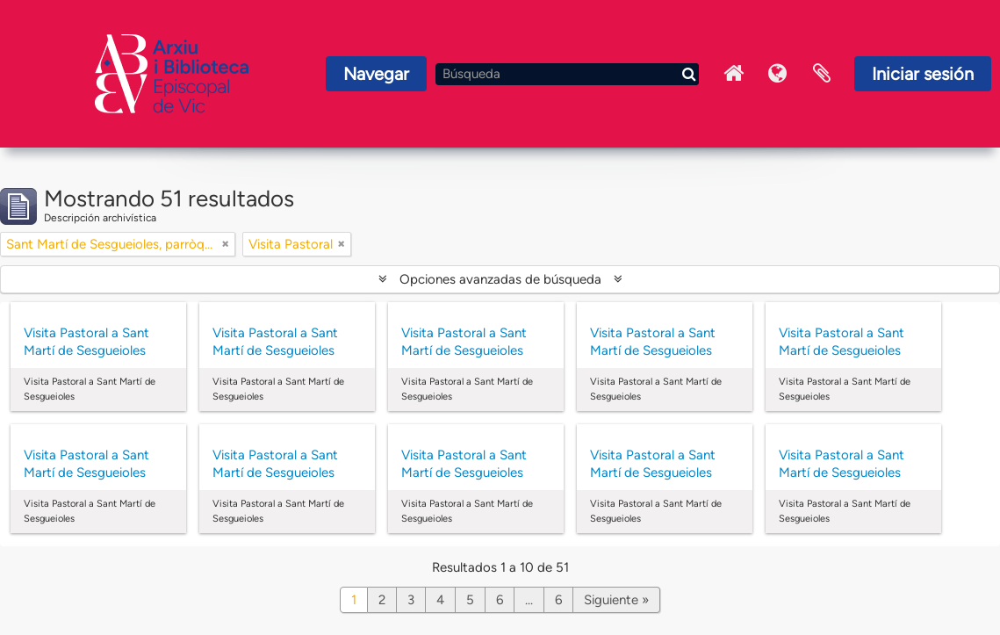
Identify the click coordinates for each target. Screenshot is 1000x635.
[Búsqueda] (567, 74)
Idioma (778, 74)
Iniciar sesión (923, 73)
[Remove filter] (225, 244)
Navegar (376, 73)
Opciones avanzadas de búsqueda (500, 279)
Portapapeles (822, 74)
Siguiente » (616, 600)
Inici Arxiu (734, 74)
